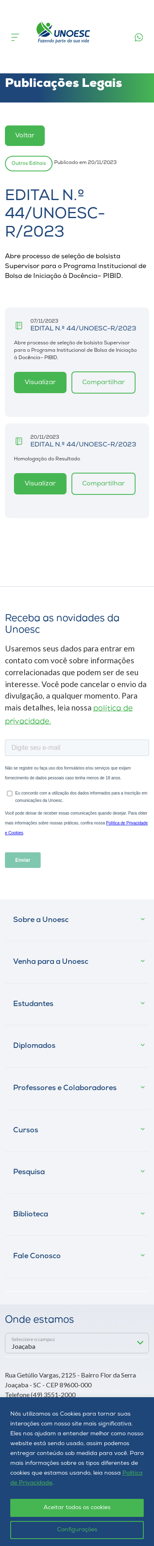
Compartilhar (103, 382)
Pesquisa (29, 1172)
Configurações (77, 1530)
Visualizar (40, 382)
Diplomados (34, 1046)
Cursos (25, 1130)
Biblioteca (30, 1214)
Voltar (24, 135)
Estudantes (33, 1004)
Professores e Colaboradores (65, 1088)
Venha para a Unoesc (50, 962)
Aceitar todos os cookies (77, 1508)
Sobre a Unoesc (41, 920)
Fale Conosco (37, 1256)
